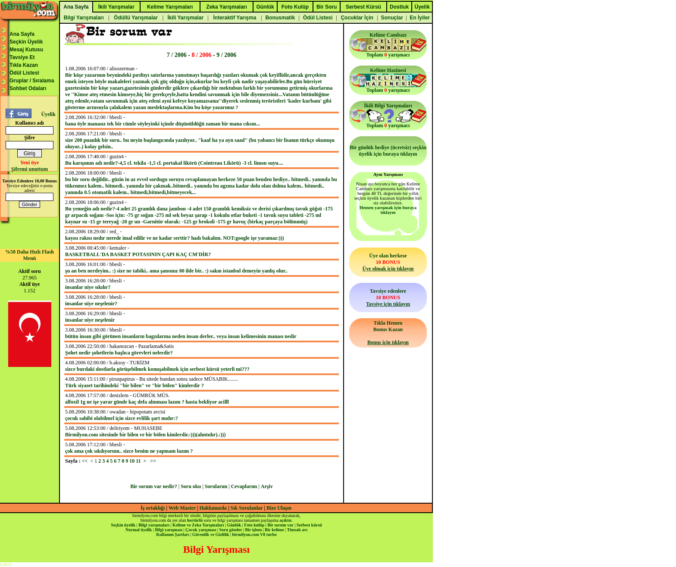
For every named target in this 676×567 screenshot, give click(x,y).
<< (85, 461)
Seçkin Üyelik (26, 42)
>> (153, 461)
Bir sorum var (280, 525)
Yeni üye (29, 163)
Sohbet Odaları (27, 88)
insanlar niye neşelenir (90, 320)
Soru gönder (230, 529)
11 (138, 461)
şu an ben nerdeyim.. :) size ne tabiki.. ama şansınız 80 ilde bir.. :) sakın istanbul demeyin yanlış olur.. (176, 271)
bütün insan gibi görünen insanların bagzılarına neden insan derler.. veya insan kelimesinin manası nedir (181, 336)
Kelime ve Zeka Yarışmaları (198, 525)
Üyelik (48, 114)
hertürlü (195, 520)
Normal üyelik (138, 529)
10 (132, 461)
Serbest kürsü (309, 525)
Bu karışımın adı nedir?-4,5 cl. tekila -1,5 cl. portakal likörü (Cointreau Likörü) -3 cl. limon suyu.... (174, 163)
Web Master (183, 508)
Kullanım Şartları (172, 534)
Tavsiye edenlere (388, 297)
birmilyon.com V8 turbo (254, 534)
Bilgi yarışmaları (153, 525)
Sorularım (216, 486)
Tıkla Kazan (23, 65)
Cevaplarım (244, 486)
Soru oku (191, 486)
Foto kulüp (254, 525)
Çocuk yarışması (200, 529)
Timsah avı (297, 529)
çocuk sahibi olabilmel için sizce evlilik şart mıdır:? (121, 418)
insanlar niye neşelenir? (91, 304)
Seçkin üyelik (123, 525)
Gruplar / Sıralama (31, 81)
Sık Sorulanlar (247, 508)
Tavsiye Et (21, 57)
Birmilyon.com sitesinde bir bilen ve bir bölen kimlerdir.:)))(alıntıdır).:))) (145, 435)
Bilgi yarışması (168, 529)
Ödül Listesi (24, 73)
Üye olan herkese (387, 262)
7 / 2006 (177, 54)
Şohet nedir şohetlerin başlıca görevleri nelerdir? (119, 353)
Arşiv (267, 486)
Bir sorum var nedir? (153, 486)
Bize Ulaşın (278, 508)
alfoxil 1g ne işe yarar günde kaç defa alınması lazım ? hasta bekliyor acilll (147, 402)
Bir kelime (274, 529)
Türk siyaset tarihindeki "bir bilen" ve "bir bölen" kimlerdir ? (134, 385)
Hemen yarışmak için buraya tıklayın (388, 210)
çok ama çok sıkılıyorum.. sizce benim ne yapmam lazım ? (129, 451)
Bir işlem (253, 529)
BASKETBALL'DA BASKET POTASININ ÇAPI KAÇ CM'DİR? (138, 254)
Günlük (234, 525)
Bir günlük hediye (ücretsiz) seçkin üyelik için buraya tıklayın (388, 150)
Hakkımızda (213, 508)
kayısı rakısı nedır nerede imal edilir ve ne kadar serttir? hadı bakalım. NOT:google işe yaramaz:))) (174, 238)
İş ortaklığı (153, 508)
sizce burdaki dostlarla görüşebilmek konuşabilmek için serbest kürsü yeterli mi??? (157, 369)
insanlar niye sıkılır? (87, 287)
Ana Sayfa (21, 34)
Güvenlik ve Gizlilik (210, 534)
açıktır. (285, 520)
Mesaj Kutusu (26, 50)
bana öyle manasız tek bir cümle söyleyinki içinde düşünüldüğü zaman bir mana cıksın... (162, 124)
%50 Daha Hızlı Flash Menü (29, 255)
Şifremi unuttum (29, 169)
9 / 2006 (226, 54)
